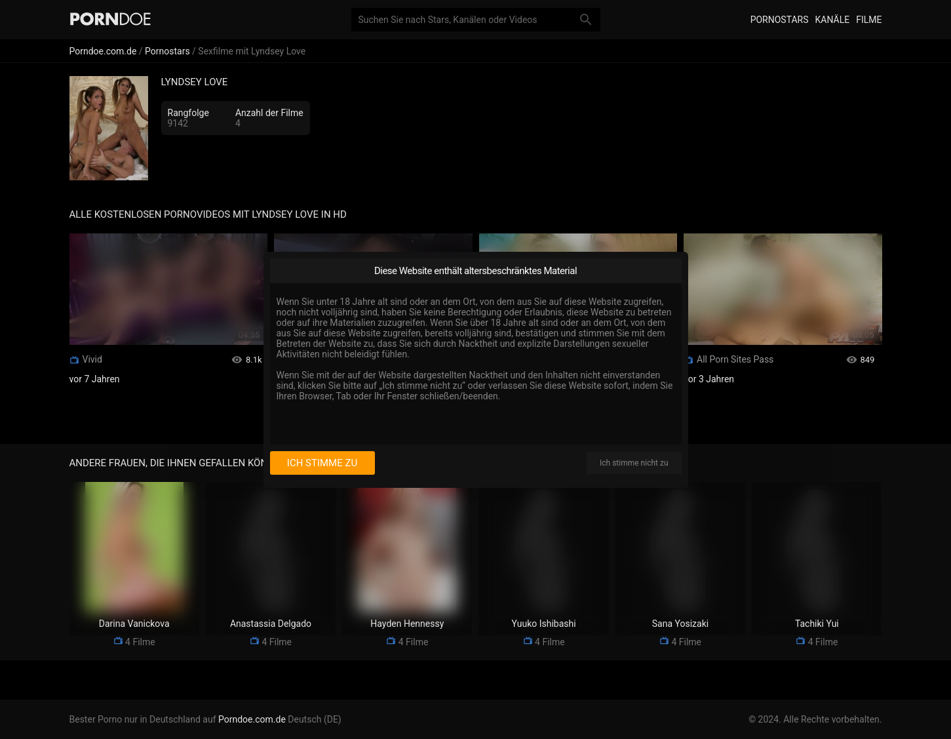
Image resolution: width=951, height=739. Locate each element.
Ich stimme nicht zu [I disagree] (634, 463)
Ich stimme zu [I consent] (322, 463)
